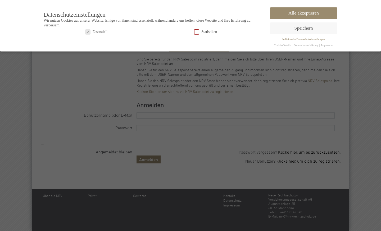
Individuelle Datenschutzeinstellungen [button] (303, 38)
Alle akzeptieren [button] (303, 12)
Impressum (327, 44)
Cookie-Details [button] (282, 44)
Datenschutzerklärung (306, 44)
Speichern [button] (303, 27)
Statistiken (205, 31)
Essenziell (96, 31)
